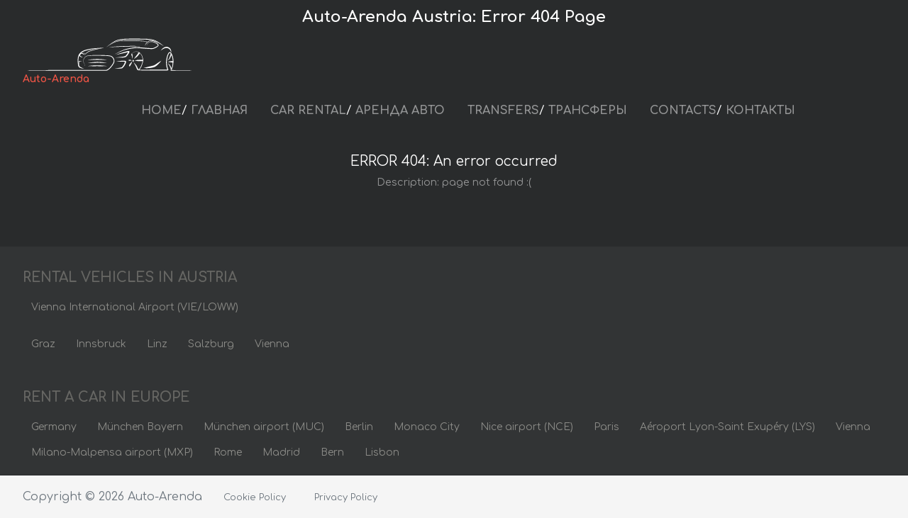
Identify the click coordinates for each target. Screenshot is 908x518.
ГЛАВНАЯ (219, 110)
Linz (157, 344)
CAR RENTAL (308, 110)
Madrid (281, 452)
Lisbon (382, 452)
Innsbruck (101, 344)
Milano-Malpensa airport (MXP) (112, 452)
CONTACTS (683, 110)
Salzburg (211, 344)
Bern (332, 452)
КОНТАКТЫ (760, 110)
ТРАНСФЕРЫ (587, 110)
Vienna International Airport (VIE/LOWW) (134, 307)
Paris (606, 427)
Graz (43, 344)
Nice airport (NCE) (526, 427)
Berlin (359, 427)
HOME (161, 110)
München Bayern (140, 427)
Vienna (272, 344)
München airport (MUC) (264, 427)
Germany (54, 427)
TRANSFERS (503, 110)
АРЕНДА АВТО (400, 110)
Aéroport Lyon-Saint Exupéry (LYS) (727, 427)
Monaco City (427, 427)
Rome (228, 452)
